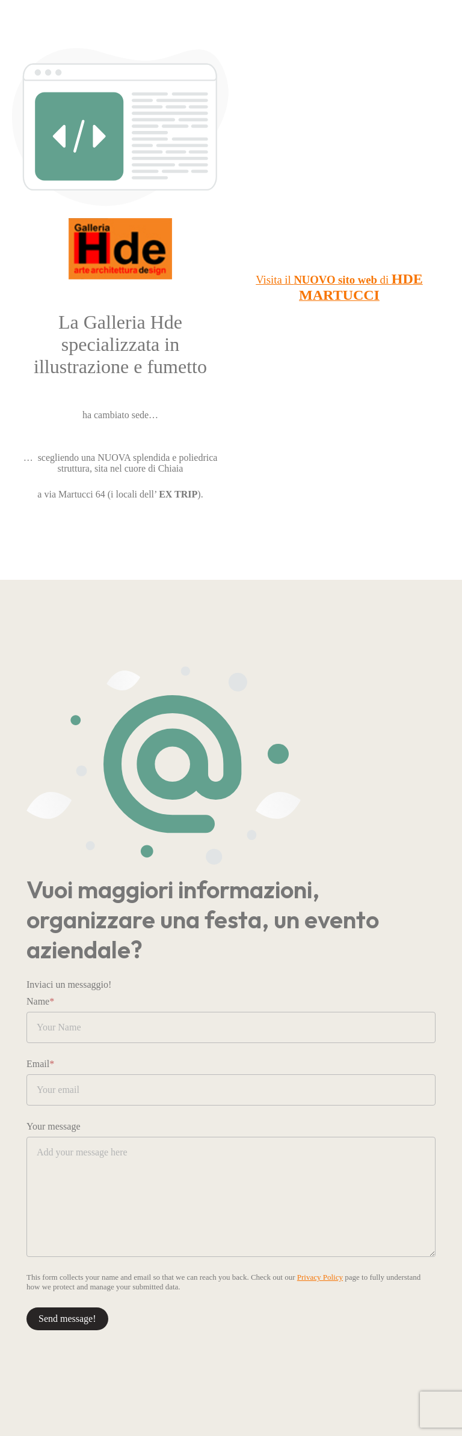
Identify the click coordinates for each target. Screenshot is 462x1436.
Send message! (67, 1318)
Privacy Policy (320, 1277)
